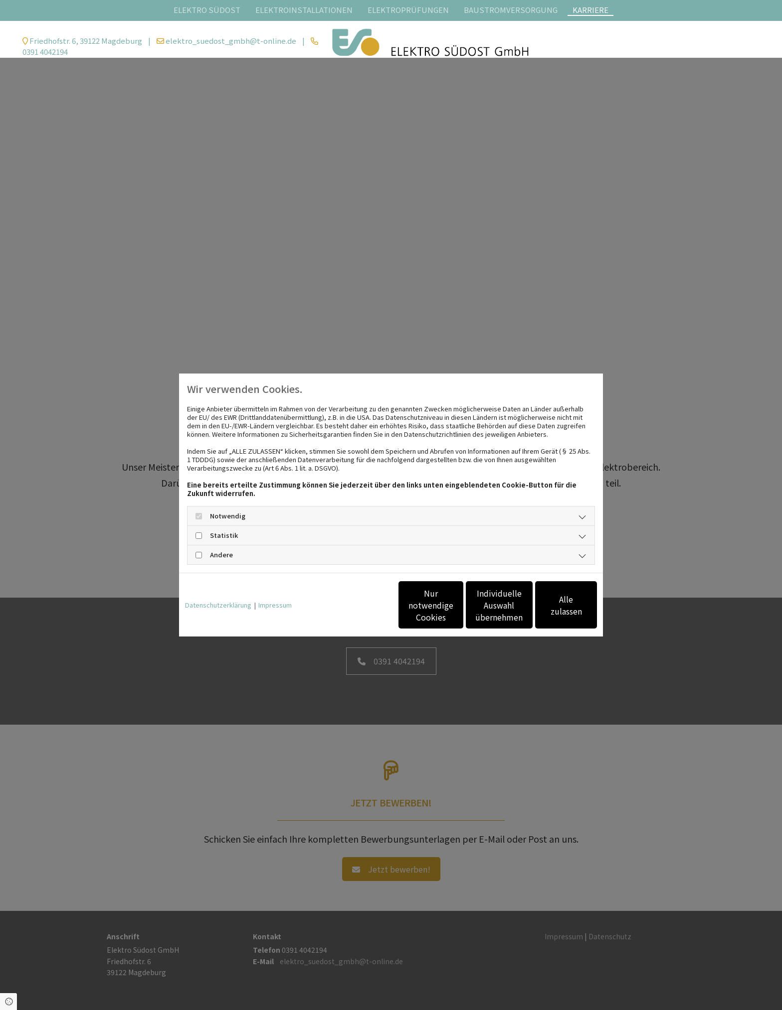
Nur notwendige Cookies (361, 605)
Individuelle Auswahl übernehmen (456, 605)
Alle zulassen (551, 605)
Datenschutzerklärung (218, 605)
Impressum (275, 605)
